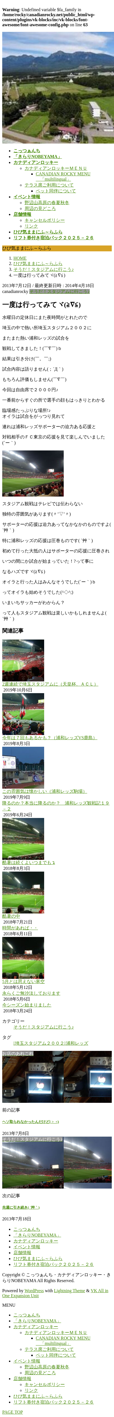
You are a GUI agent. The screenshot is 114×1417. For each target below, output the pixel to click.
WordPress (34, 1290)
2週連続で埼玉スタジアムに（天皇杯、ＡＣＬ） (50, 684)
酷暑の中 (11, 916)
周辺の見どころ (40, 208)
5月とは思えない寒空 (23, 981)
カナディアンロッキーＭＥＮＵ (56, 168)
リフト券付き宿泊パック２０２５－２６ (53, 1264)
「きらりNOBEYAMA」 (37, 1235)
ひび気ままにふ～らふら (38, 1258)
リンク (31, 226)
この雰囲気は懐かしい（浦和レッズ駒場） (44, 791)
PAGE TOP (12, 1412)
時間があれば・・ (20, 927)
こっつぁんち (26, 1229)
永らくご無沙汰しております (31, 993)
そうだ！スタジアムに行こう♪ (59, 291)
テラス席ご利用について (49, 185)
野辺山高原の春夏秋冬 (47, 202)
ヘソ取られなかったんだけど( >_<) (30, 1122)
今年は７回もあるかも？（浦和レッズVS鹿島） (49, 737)
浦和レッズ (77, 1043)
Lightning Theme (69, 1290)
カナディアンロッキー (35, 1241)
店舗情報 (22, 1252)
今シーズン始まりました (26, 1005)
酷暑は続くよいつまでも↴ (28, 862)
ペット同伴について (56, 191)
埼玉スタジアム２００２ (39, 1043)
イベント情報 (26, 1246)
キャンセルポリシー (45, 220)
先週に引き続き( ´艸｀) (21, 1207)
